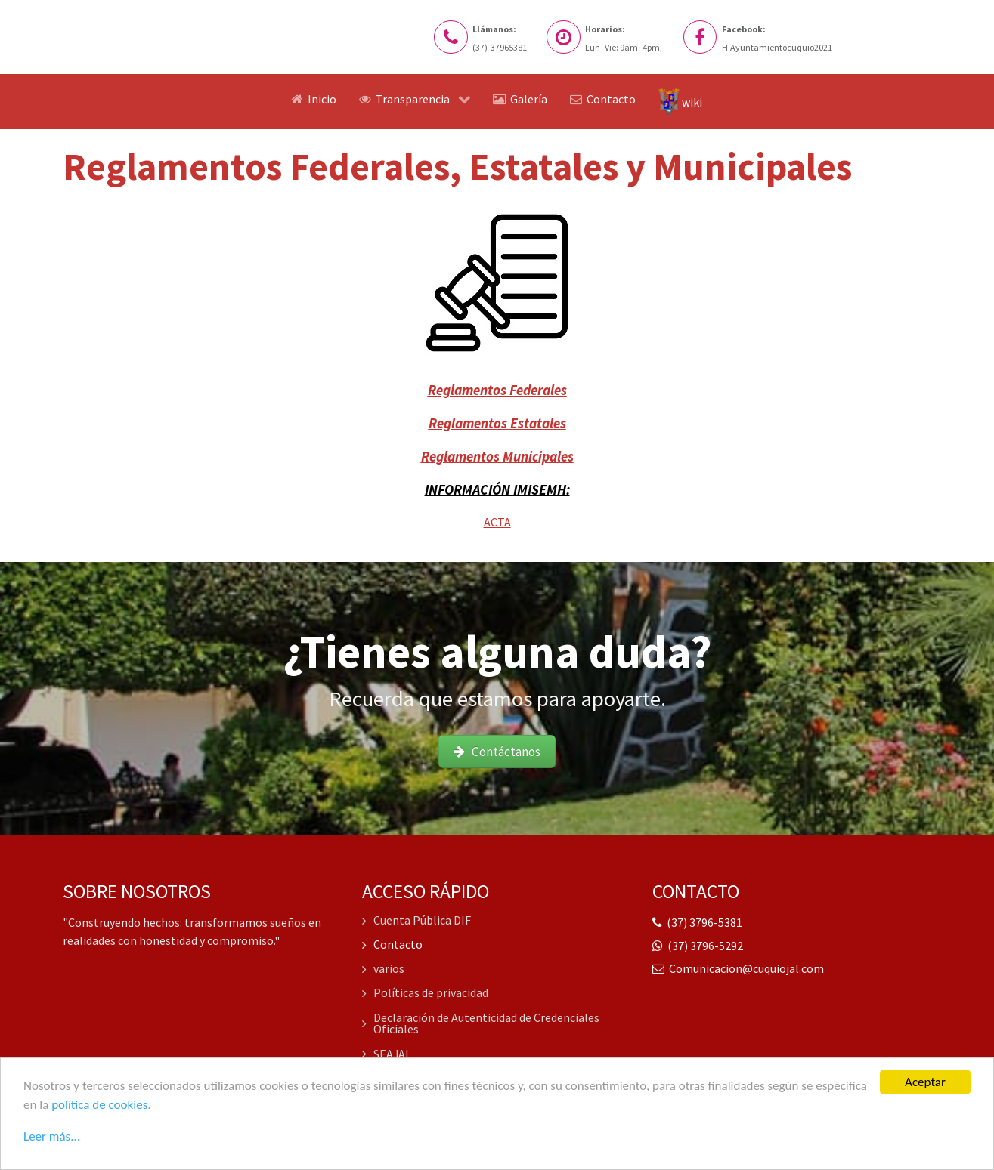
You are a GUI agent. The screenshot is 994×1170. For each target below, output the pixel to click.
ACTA (497, 521)
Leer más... (51, 1137)
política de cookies (99, 1106)
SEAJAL (387, 1053)
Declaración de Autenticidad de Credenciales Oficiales (481, 1023)
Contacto (392, 944)
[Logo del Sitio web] (146, 28)
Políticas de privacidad (425, 993)
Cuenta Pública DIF (417, 921)
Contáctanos (497, 751)
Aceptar (925, 1085)
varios (383, 969)
